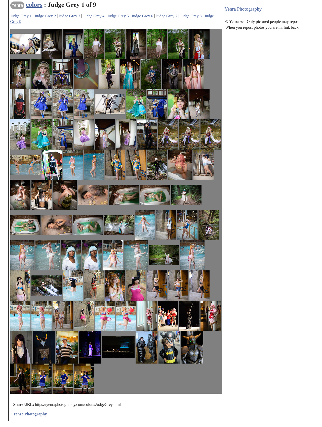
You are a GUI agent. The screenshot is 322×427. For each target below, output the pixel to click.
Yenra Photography (243, 9)
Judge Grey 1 (21, 16)
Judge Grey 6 (142, 16)
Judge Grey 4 (93, 16)
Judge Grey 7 (166, 16)
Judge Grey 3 (69, 16)
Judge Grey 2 (45, 16)
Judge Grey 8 (191, 16)
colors (34, 4)
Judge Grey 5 (118, 16)
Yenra (17, 5)
